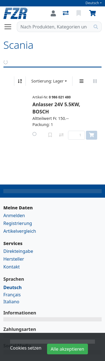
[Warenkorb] (93, 13)
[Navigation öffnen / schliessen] (10, 26)
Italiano (11, 302)
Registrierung (17, 223)
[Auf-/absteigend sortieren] (20, 81)
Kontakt (11, 267)
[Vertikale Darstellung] (81, 81)
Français (12, 295)
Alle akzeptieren (67, 349)
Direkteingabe (18, 251)
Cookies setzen (25, 348)
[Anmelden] (53, 13)
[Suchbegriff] (53, 26)
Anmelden (14, 215)
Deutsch (92, 3)
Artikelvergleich (19, 231)
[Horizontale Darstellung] (95, 81)
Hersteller (13, 259)
